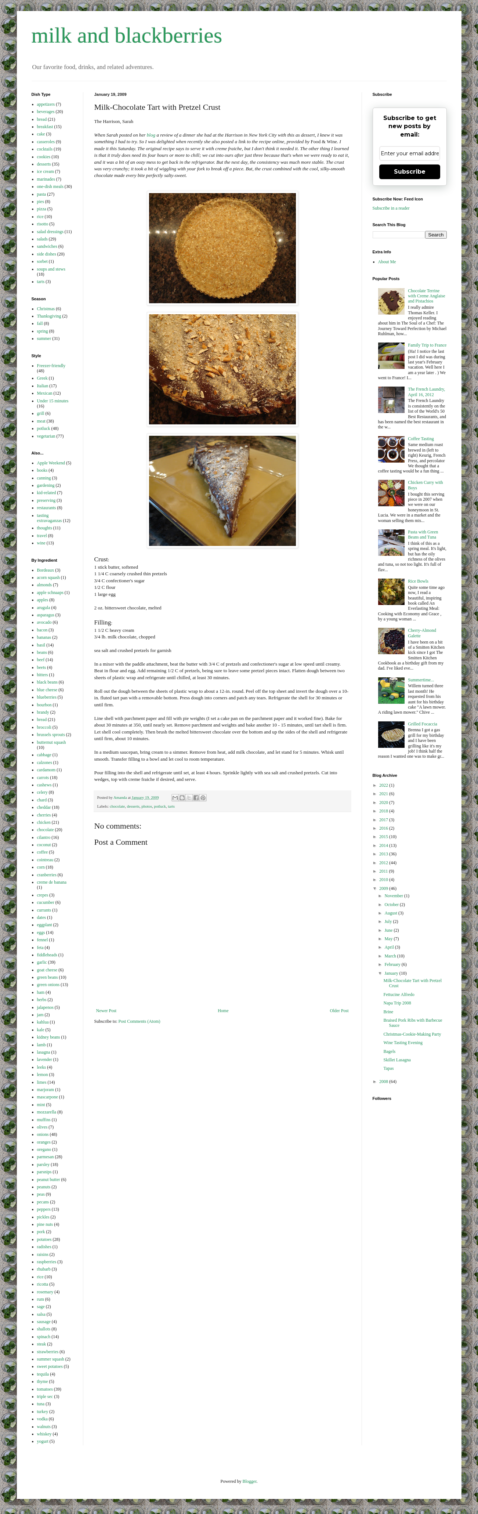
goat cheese (47, 969)
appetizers (46, 104)
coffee (42, 852)
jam (40, 1014)
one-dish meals (50, 186)
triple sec (45, 1396)
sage (41, 1306)
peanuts (44, 1186)
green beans (47, 977)
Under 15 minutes (53, 400)
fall (40, 323)
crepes (42, 895)
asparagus (45, 614)
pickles (43, 1217)
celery (42, 792)
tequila (43, 1374)
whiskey (44, 1434)
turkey (42, 1411)
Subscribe (410, 171)
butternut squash (51, 742)
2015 (384, 836)
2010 (384, 879)
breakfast (45, 126)
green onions (48, 984)
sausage (44, 1321)
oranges (44, 1142)
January (391, 973)
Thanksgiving (49, 316)
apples (42, 599)
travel (42, 535)
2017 (384, 819)
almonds (44, 584)
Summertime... (421, 679)
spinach (44, 1336)
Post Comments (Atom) (139, 1021)
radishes (44, 1246)
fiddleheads (47, 954)
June (389, 930)
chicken (44, 822)
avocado (44, 622)
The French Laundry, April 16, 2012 (426, 392)
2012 (384, 862)
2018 (384, 811)
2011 (384, 871)
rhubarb (44, 1269)
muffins (44, 1119)
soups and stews (51, 269)
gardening (46, 485)
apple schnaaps (50, 592)
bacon (42, 630)
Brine (388, 1011)
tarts (171, 806)
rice (40, 216)
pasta (41, 194)
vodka (42, 1418)
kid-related (46, 492)
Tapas (388, 1068)
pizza (41, 208)
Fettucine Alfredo (398, 994)
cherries (44, 815)
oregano (44, 1149)
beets (41, 667)
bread (42, 119)
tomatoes (45, 1389)
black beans (47, 682)
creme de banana (52, 882)
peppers (44, 1209)
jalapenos (45, 1007)
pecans (43, 1202)
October (392, 904)
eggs (41, 932)
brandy (43, 712)
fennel (42, 939)
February (392, 964)
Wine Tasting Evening (402, 1042)
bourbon (44, 704)
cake (41, 134)
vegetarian (46, 436)
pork (41, 1231)
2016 (384, 828)
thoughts (44, 527)
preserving (46, 500)
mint (41, 1104)
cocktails (45, 149)
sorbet (42, 261)
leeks (41, 1067)
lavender (44, 1059)
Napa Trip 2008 (397, 1003)
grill (40, 413)
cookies (44, 156)
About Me (387, 261)
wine (41, 543)
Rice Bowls (418, 581)
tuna (41, 1403)
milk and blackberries (127, 35)
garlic (42, 962)
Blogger (250, 1481)
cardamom (46, 769)
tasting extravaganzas (49, 518)
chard (42, 800)
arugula (43, 607)
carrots (43, 777)
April (389, 947)
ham (41, 992)
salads (42, 239)
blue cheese (47, 689)
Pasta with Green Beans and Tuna (423, 534)
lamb (41, 1044)
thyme (42, 1381)
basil (41, 645)
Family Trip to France (427, 345)
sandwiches (47, 246)
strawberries (48, 1351)
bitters (42, 674)
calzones (44, 762)
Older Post (339, 1010)
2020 (384, 802)
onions (43, 1134)
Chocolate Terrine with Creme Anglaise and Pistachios (426, 296)
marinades (46, 179)
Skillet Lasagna (396, 1059)
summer (44, 338)
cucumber (45, 902)
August (391, 913)
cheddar (44, 807)
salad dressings (50, 231)
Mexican (44, 393)
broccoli (44, 727)
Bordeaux (45, 570)
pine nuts (45, 1224)
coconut (44, 844)
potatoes (44, 1239)
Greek (42, 378)
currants (44, 910)
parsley (43, 1164)
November (394, 895)
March (390, 956)
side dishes (46, 254)
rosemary (45, 1291)
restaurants (46, 507)
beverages (46, 111)
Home (223, 1010)
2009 (384, 888)
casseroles (46, 141)
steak (41, 1344)
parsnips (44, 1171)
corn (41, 867)
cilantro (44, 837)
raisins (42, 1254)
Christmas (46, 308)
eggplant (44, 924)
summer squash (50, 1359)
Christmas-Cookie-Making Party (412, 1034)
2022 (384, 785)
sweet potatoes (50, 1366)
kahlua (43, 1022)
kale (40, 1029)
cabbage (44, 754)
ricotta (42, 1284)
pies (40, 201)
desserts (133, 806)
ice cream (45, 171)
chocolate (117, 806)
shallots (44, 1329)
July (388, 921)
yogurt (42, 1441)
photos (146, 806)
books (42, 470)
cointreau (45, 859)
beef (41, 659)
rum (40, 1299)
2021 (384, 793)
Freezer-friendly (51, 365)
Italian (42, 385)
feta (40, 947)
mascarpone (47, 1097)
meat (41, 421)
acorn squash (48, 577)
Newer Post (106, 1010)
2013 (384, 853)
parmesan (45, 1156)
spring (42, 331)
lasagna (43, 1052)
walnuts (44, 1426)
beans (42, 652)
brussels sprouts (51, 734)
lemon (42, 1074)
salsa (41, 1314)
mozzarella (47, 1112)
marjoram (45, 1089)
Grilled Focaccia (422, 724)
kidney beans (48, 1037)
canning (44, 478)
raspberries (47, 1261)
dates (41, 917)
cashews (44, 784)
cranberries (47, 874)
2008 (384, 1081)
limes (42, 1082)
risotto (42, 224)
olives (42, 1127)
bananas (44, 637)
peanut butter (48, 1179)
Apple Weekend (51, 463)
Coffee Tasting (421, 438)
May (389, 938)
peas (41, 1194)
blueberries (47, 697)
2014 (384, 845)
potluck (160, 806)
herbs (42, 999)
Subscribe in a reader (391, 208)
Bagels (389, 1051)
